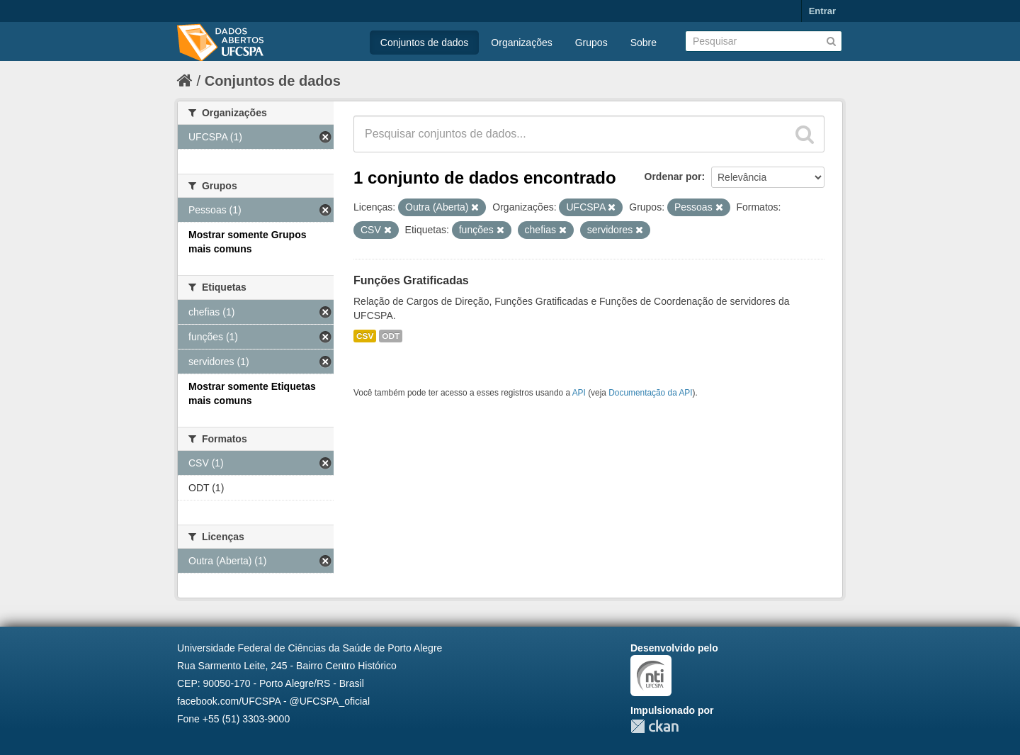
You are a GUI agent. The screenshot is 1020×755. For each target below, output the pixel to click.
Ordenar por (673, 176)
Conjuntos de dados (424, 42)
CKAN (654, 726)
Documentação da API (650, 393)
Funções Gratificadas (411, 280)
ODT (391, 336)
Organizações (521, 42)
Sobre (643, 42)
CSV (364, 336)
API (579, 393)
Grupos (591, 42)
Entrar (822, 11)
